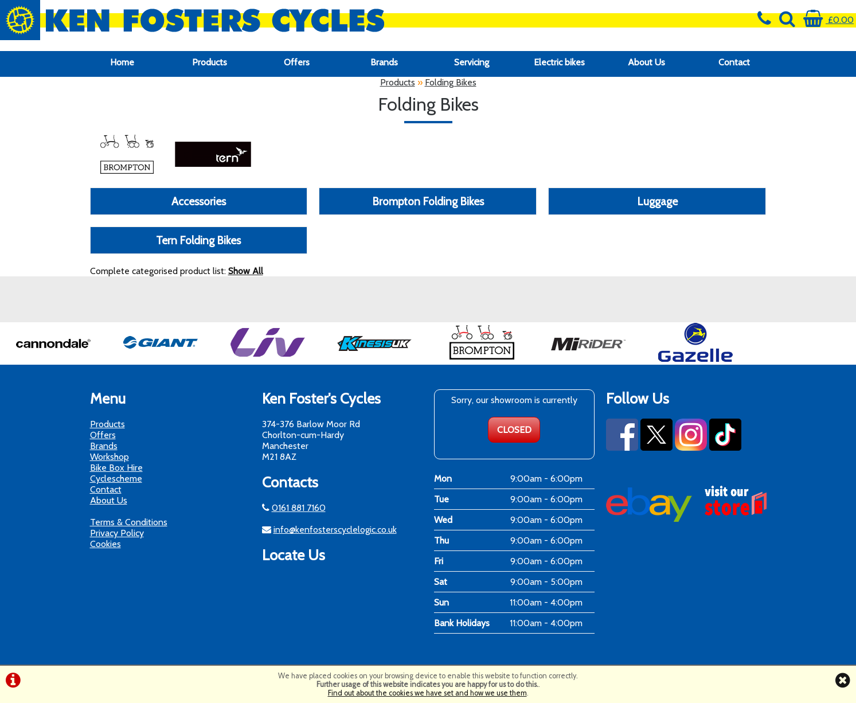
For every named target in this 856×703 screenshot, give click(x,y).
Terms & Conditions (128, 522)
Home (122, 62)
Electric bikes (559, 62)
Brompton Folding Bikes (428, 201)
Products (209, 62)
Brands (384, 62)
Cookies (105, 543)
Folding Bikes (450, 82)
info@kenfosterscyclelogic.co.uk (335, 529)
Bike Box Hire (116, 467)
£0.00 (828, 19)
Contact (734, 62)
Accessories (198, 201)
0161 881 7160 (299, 507)
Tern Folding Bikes (198, 240)
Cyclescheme (116, 478)
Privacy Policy (117, 533)
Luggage (657, 201)
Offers (297, 62)
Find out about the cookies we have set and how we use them (427, 693)
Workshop (109, 456)
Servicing (471, 62)
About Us (646, 62)
